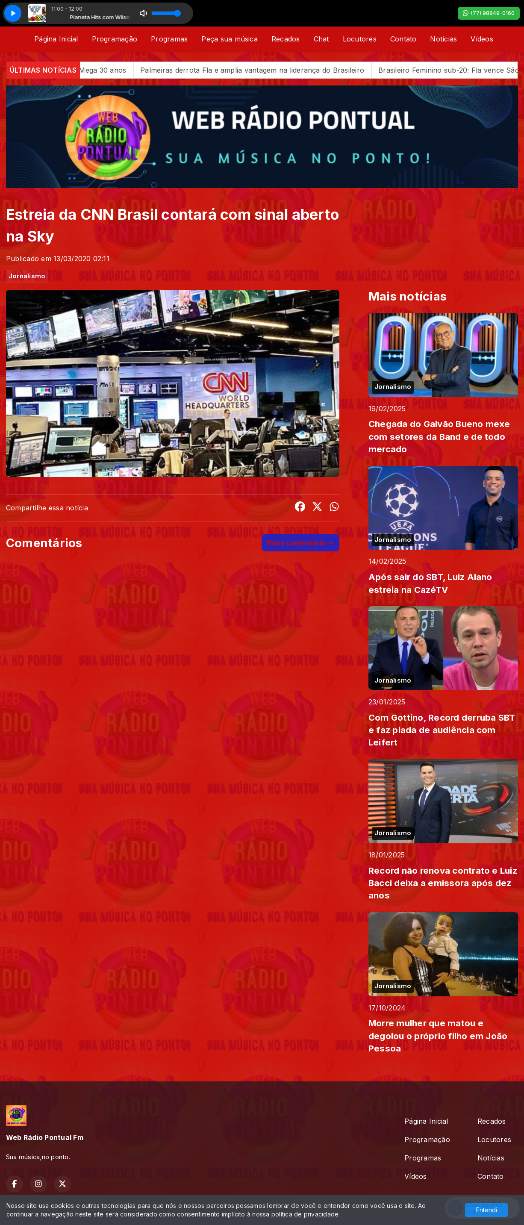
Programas (169, 39)
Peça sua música (229, 39)
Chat (321, 39)
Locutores (360, 39)
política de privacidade (305, 1214)
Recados (285, 39)
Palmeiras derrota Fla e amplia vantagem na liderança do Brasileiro (268, 70)
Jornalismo (27, 276)
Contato (403, 39)
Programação (115, 39)
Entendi (486, 1209)
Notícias (443, 39)
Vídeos (482, 39)
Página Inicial (56, 39)
